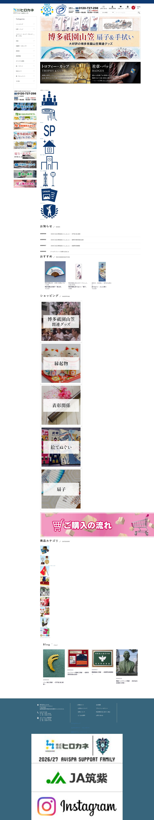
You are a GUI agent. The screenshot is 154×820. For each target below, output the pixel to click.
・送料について (81, 712)
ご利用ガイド (80, 705)
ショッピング (19, 24)
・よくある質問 (81, 715)
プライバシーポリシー (102, 708)
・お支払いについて (82, 708)
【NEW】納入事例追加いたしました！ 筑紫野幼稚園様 (65, 245)
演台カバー (19, 71)
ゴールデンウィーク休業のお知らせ (59, 251)
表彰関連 (18, 56)
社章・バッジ (19, 29)
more (134, 645)
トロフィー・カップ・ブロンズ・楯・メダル (25, 35)
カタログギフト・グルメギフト (80, 727)
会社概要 (98, 705)
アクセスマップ (75, 723)
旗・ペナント (19, 66)
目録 (17, 41)
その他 (18, 81)
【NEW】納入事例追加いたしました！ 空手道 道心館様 (65, 234)
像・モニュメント (20, 76)
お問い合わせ (99, 715)
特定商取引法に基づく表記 (103, 712)
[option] (90, 38)
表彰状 (18, 51)
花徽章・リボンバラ (21, 46)
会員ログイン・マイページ (79, 732)
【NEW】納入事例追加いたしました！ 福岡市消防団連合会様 (66, 239)
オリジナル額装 (20, 61)
